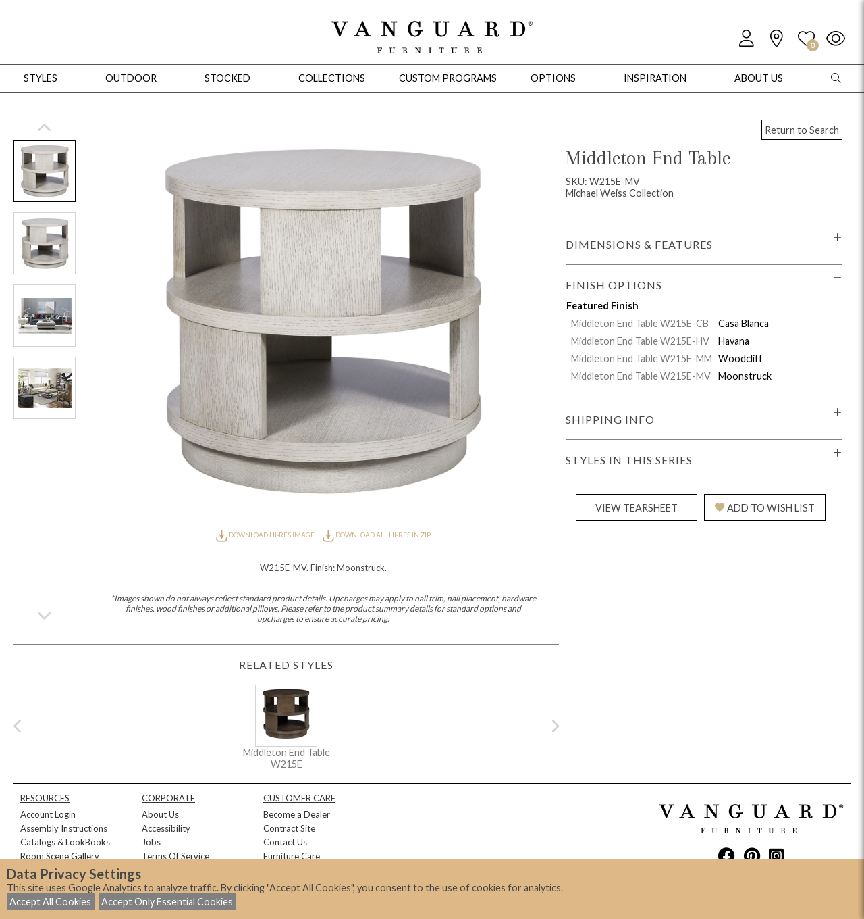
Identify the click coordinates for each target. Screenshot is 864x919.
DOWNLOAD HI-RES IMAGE (266, 534)
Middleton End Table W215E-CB (640, 323)
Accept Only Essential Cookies (167, 902)
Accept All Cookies (50, 902)
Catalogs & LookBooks (65, 842)
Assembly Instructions (63, 828)
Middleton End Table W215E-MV (641, 376)
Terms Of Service (175, 856)
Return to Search (802, 130)
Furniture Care (291, 856)
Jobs (151, 842)
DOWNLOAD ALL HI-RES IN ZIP (377, 534)
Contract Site (289, 828)
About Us (160, 814)
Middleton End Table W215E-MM (641, 358)
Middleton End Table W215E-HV (640, 341)
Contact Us (285, 842)
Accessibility (166, 828)
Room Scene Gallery (59, 856)
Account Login (48, 814)
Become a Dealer (296, 814)
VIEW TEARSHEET (636, 508)
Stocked (227, 78)
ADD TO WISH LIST (765, 508)
